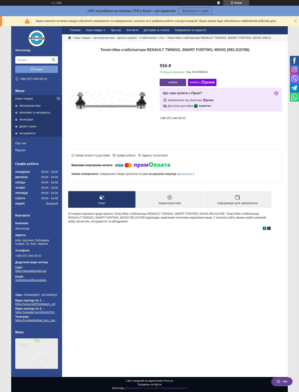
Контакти (132, 30)
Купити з (202, 82)
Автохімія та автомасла (34, 112)
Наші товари (24, 98)
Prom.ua (168, 380)
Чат (282, 381)
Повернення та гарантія (190, 30)
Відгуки (20, 150)
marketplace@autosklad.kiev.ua (32, 280)
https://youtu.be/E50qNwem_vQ (35, 304)
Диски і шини (27, 126)
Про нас (21, 143)
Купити (172, 82)
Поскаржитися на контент (140, 388)
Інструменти (27, 133)
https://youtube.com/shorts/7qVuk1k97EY (41, 312)
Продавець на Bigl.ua (149, 384)
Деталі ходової (127, 37)
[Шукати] (53, 60)
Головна (75, 30)
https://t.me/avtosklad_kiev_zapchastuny (36, 289)
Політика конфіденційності (172, 388)
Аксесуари (26, 119)
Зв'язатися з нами (195, 11)
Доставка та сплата (156, 30)
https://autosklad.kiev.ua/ (30, 271)
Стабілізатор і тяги (152, 37)
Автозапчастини (29, 105)
